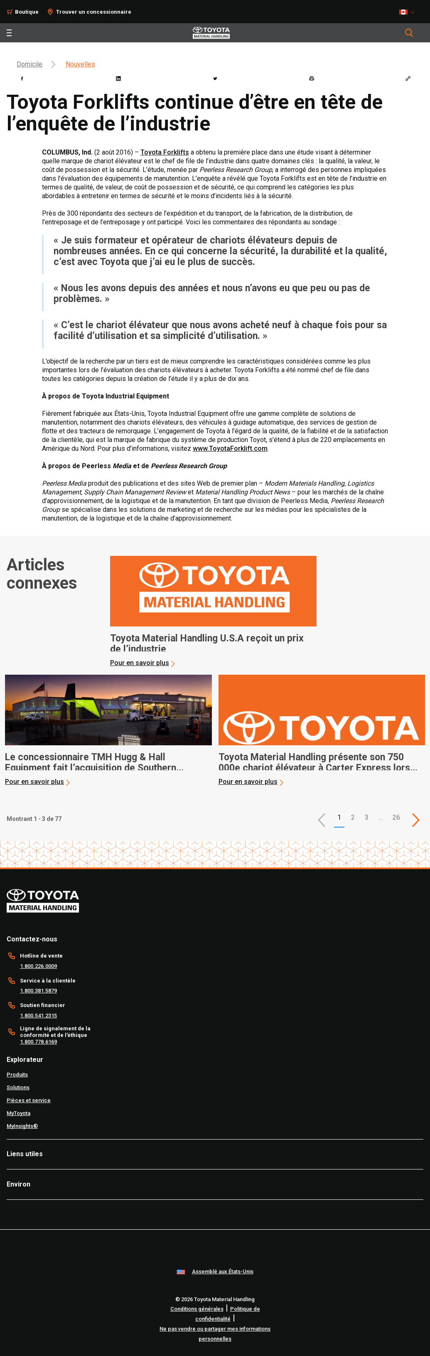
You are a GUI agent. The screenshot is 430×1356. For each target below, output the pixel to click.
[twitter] (215, 78)
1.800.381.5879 (38, 991)
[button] (321, 820)
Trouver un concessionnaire (93, 12)
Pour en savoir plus (139, 663)
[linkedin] (118, 78)
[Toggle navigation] (9, 33)
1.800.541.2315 (38, 1015)
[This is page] (415, 820)
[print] (312, 78)
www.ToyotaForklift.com (230, 448)
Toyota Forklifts (164, 152)
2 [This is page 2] (353, 817)
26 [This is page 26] (396, 817)
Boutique (27, 12)
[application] (213, 611)
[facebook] (22, 78)
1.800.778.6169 (38, 1042)
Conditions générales (197, 1309)
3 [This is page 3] (367, 817)
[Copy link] (408, 78)
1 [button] (339, 817)
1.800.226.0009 (38, 966)
